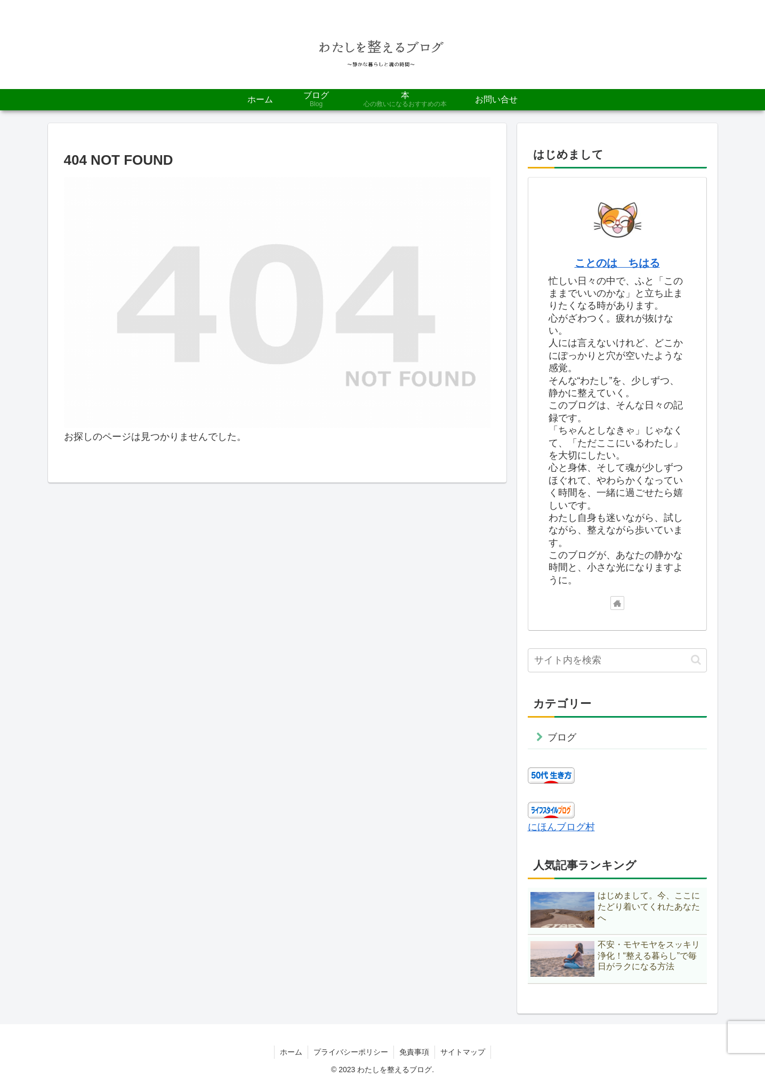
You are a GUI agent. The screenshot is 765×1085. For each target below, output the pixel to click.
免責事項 (414, 1052)
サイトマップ (462, 1052)
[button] (696, 660)
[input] (617, 660)
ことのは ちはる (617, 263)
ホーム (291, 1052)
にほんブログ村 (561, 827)
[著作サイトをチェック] (617, 603)
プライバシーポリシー (350, 1052)
